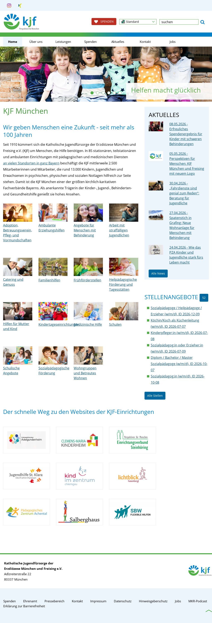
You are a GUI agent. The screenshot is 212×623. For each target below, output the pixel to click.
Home (12, 42)
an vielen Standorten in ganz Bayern (31, 163)
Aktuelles (117, 42)
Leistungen (63, 42)
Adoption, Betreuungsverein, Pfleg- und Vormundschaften (17, 232)
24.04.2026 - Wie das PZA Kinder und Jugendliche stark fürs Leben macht (186, 255)
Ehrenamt (30, 601)
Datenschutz (122, 601)
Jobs (173, 42)
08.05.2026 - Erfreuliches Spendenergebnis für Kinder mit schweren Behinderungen (185, 134)
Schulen (115, 324)
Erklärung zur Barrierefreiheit (24, 606)
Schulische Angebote (11, 370)
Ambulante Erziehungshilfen (52, 228)
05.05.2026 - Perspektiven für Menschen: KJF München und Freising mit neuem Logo (186, 163)
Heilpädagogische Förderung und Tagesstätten (123, 284)
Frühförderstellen (87, 280)
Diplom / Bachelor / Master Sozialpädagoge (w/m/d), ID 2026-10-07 (179, 363)
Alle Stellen (155, 396)
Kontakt (145, 42)
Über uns (35, 42)
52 (204, 298)
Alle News (158, 273)
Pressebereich (54, 601)
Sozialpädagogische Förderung (54, 370)
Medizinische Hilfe (88, 324)
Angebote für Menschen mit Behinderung (85, 230)
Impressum (98, 601)
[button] (138, 21)
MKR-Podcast (197, 601)
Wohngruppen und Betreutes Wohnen (85, 373)
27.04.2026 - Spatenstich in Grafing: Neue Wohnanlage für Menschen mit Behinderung (181, 225)
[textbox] (179, 22)
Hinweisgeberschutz (153, 601)
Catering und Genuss (13, 282)
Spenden (90, 42)
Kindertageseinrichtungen (59, 324)
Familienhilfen (49, 280)
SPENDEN (104, 21)
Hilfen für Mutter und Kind (16, 326)
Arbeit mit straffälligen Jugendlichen (119, 230)
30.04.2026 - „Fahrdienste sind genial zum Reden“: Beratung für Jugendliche (184, 193)
